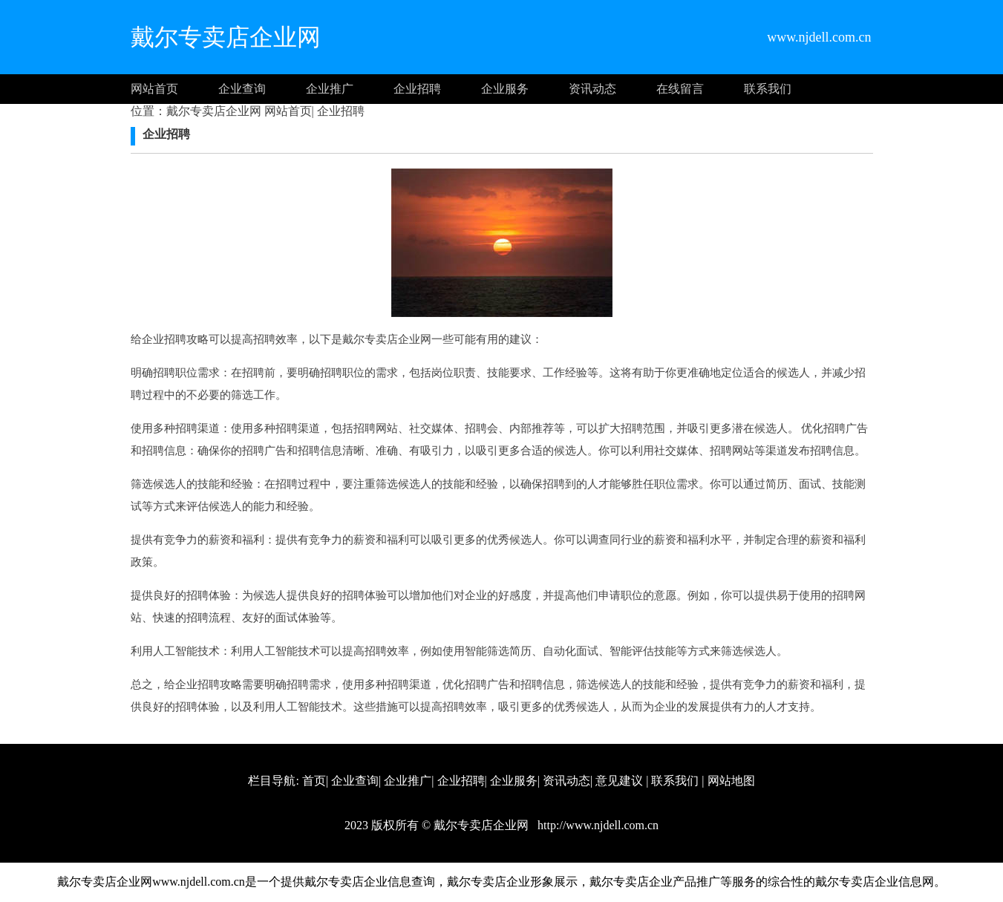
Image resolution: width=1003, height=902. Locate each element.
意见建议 (619, 780)
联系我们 (767, 88)
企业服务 (505, 88)
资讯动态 (592, 88)
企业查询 (242, 88)
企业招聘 (417, 88)
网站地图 (731, 780)
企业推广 (329, 88)
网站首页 (154, 88)
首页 (314, 780)
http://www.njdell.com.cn (597, 825)
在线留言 (680, 88)
